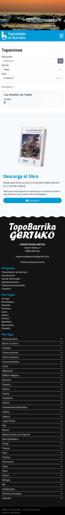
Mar (4, 425)
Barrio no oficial (10, 343)
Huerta (5, 402)
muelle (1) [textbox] (8, 78)
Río (3, 484)
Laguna (6, 416)
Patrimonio (8, 461)
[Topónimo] (30, 61)
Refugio (6, 480)
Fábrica (6, 389)
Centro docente (10, 352)
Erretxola (6, 308)
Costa (5, 366)
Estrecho (6, 379)
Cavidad (6, 348)
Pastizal (6, 457)
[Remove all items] (57, 78)
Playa (5, 466)
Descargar (32, 200)
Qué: (4, 73)
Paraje (5, 443)
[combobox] (32, 78)
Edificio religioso (10, 375)
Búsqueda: (7, 56)
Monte (5, 429)
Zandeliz (6, 328)
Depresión (7, 370)
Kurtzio (5, 318)
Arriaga (5, 298)
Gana (4, 311)
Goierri (5, 315)
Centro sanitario (10, 357)
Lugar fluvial (8, 420)
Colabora (6, 288)
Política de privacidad (11, 509)
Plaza (5, 470)
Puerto (5, 475)
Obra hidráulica (10, 439)
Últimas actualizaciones (32, 262)
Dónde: (5, 65)
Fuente (5, 393)
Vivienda (6, 498)
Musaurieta (7, 325)
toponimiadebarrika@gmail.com (32, 256)
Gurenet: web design (11, 512)
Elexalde (6, 305)
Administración (10, 338)
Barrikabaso (8, 301)
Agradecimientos (10, 282)
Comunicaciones (10, 361)
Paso (4, 452)
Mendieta (6, 321)
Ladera (5, 411)
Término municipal (11, 493)
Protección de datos (31, 509)
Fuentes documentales (13, 285)
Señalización (8, 489)
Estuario (6, 384)
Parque (6, 448)
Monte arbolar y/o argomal (16, 434)
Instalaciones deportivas (14, 407)
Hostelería (7, 398)
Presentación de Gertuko (14, 272)
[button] (61, 36)
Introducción (8, 275)
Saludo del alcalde (11, 278)
